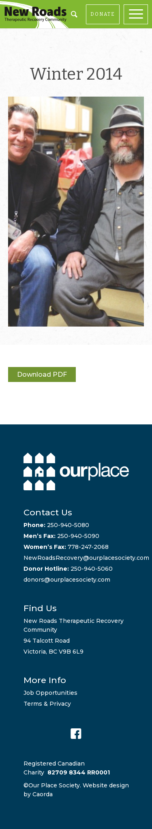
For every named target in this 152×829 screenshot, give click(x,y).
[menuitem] (138, 14)
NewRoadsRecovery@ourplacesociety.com (86, 557)
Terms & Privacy (47, 703)
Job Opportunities (50, 692)
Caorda (42, 794)
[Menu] (138, 14)
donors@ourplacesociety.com (67, 579)
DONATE (102, 14)
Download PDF (42, 374)
